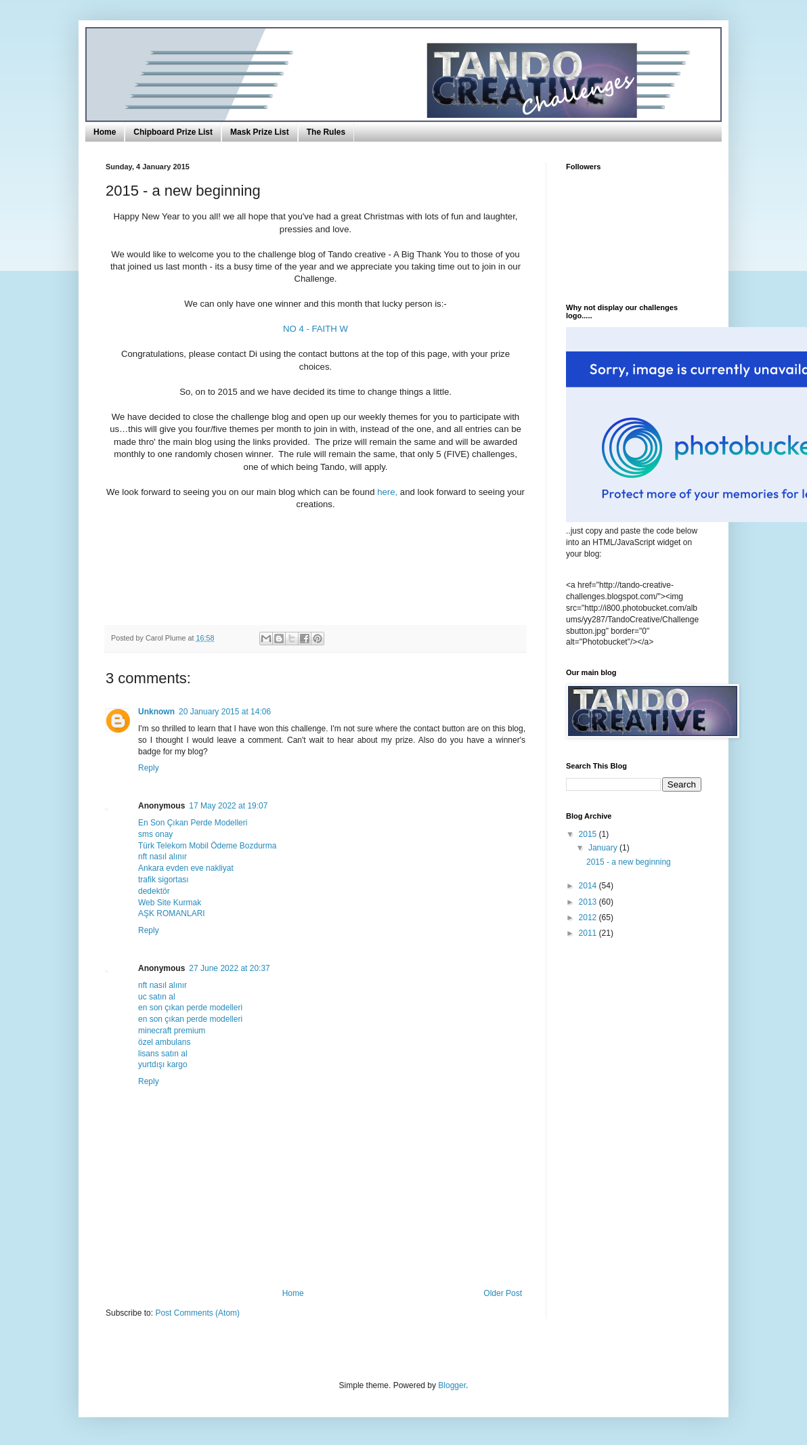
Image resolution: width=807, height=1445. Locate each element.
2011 (589, 933)
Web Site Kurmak (169, 902)
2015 (589, 834)
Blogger (452, 1385)
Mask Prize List (259, 132)
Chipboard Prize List (173, 132)
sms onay (155, 834)
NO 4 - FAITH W (315, 329)
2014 (589, 885)
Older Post (502, 1293)
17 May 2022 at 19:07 (228, 806)
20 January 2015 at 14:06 (225, 711)
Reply (148, 768)
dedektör (154, 891)
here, (387, 492)
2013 (589, 902)
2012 (589, 917)
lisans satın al (163, 1053)
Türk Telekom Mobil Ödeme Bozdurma (207, 845)
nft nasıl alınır (162, 856)
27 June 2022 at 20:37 (229, 968)
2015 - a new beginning (628, 862)
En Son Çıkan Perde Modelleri (192, 822)
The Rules (326, 132)
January (603, 848)
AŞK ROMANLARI (171, 913)
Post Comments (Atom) (197, 1313)
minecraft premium (171, 1030)
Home (104, 132)
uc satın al (156, 996)
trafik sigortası (163, 879)
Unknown (156, 711)
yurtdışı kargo (163, 1064)
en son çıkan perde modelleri (190, 1007)
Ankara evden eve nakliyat (186, 868)
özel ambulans (164, 1042)
